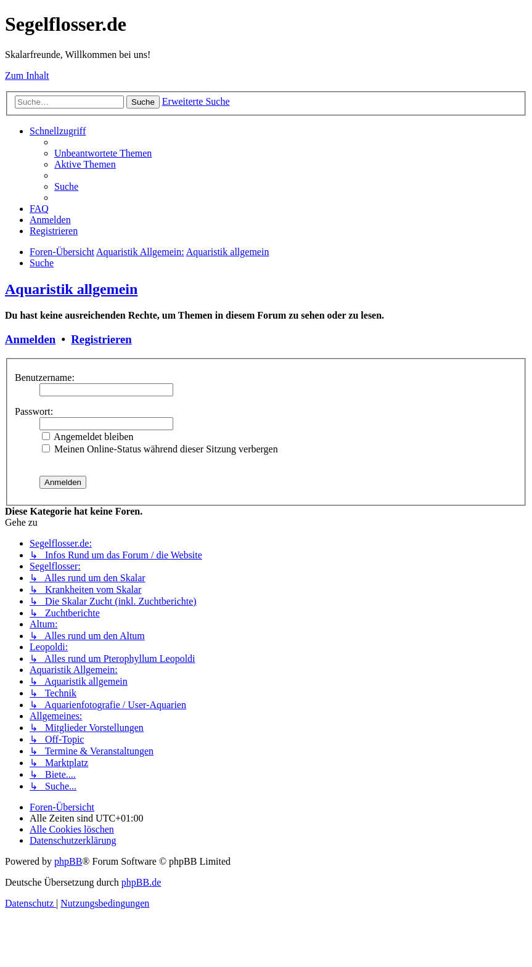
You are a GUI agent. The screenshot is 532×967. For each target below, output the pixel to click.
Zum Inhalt (27, 75)
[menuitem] (103, 153)
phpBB (68, 861)
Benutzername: (45, 377)
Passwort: (34, 411)
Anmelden (30, 339)
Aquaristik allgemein (71, 289)
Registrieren (101, 339)
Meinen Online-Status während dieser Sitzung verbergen (160, 449)
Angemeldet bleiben (87, 436)
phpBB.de (141, 882)
